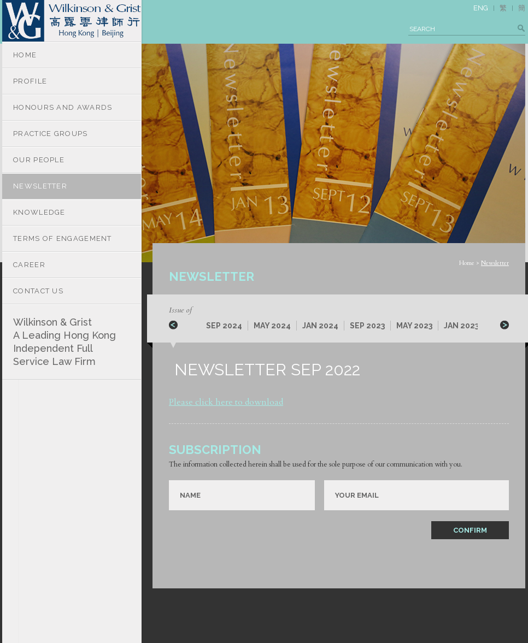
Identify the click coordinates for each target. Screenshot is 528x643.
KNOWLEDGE (39, 212)
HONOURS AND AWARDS (62, 107)
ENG (480, 8)
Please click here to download (226, 402)
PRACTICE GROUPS (50, 133)
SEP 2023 (367, 325)
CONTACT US (38, 291)
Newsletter (495, 263)
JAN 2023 (461, 325)
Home (466, 263)
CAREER (29, 265)
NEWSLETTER (40, 186)
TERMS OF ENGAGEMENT (62, 238)
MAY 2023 (414, 325)
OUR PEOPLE (38, 160)
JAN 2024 (320, 325)
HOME (25, 55)
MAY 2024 (272, 325)
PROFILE (30, 81)
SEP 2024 (224, 325)
